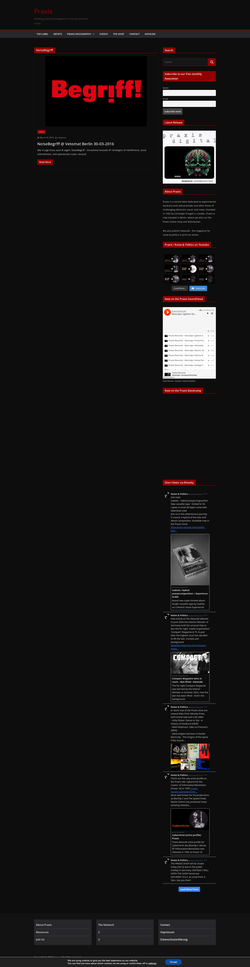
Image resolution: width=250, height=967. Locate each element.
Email (165, 99)
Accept (173, 961)
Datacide (150, 33)
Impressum (167, 932)
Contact (134, 33)
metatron (62, 137)
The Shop (118, 33)
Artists (57, 33)
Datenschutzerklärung (174, 939)
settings (152, 963)
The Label (42, 33)
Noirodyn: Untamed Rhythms (185, 381)
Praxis (43, 11)
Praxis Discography (79, 33)
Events (104, 33)
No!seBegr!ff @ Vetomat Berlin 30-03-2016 (75, 143)
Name (166, 88)
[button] (93, 34)
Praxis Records (168, 381)
